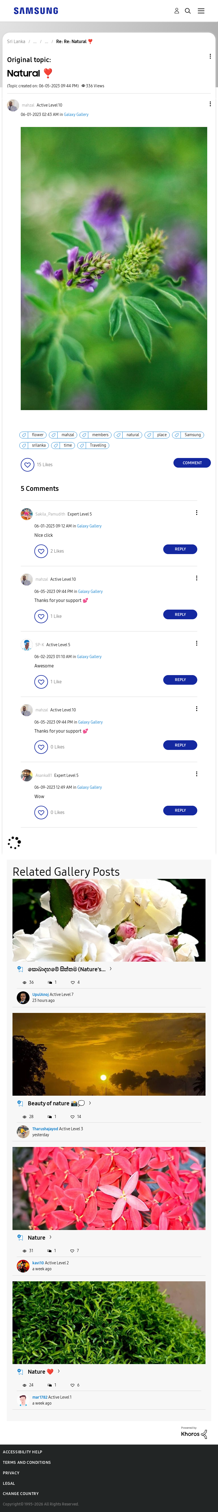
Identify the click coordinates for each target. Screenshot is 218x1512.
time (68, 445)
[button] (201, 103)
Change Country (21, 1493)
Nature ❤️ (41, 1371)
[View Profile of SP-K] (39, 644)
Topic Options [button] (200, 56)
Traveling (98, 445)
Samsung (193, 434)
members (100, 434)
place (162, 434)
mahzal (68, 434)
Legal (9, 1483)
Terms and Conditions (27, 1462)
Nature (36, 1237)
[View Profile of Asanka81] (43, 775)
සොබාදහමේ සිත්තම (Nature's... (67, 969)
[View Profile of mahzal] (28, 105)
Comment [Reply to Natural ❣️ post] (192, 463)
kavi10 (38, 1263)
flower (37, 434)
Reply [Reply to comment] (180, 549)
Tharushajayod (45, 1129)
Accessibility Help (22, 1452)
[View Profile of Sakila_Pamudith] (50, 514)
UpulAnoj (40, 994)
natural (133, 434)
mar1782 (39, 1397)
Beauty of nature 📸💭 (56, 1103)
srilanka (39, 445)
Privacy (11, 1473)
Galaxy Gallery (76, 114)
